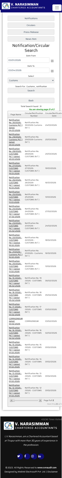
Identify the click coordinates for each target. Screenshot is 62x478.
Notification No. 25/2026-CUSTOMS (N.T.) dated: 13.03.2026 (15, 197)
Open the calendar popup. (52, 61)
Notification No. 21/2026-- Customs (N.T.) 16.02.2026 (15, 253)
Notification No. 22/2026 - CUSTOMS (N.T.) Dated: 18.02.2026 (15, 240)
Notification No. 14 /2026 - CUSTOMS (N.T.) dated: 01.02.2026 (15, 361)
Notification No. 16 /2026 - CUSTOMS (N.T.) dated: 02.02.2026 (15, 333)
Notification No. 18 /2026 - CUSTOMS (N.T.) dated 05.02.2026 (15, 295)
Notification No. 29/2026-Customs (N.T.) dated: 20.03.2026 (15, 139)
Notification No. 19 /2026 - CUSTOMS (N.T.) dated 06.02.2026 (15, 280)
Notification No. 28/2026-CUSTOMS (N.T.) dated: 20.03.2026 (15, 154)
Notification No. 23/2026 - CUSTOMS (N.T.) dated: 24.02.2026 (15, 225)
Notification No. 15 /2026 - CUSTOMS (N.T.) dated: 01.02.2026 (15, 347)
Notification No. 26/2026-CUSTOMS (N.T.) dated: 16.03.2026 (15, 182)
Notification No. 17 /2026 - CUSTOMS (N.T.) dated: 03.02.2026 (15, 309)
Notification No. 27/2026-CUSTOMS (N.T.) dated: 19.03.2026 (15, 168)
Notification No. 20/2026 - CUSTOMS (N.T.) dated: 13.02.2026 (15, 266)
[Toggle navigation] (57, 7)
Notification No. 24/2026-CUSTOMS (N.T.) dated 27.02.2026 (15, 211)
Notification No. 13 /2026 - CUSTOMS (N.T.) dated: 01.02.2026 (15, 376)
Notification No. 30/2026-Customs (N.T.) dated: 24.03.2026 (15, 125)
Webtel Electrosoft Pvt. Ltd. (32, 471)
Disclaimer (52, 471)
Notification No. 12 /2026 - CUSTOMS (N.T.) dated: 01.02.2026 (15, 390)
